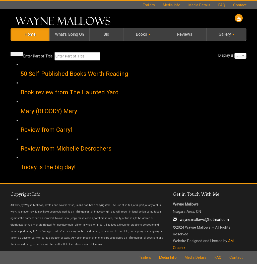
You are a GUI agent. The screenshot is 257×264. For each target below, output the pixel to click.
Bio (106, 34)
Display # (225, 55)
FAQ (221, 5)
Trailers (149, 5)
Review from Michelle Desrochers (66, 148)
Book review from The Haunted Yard (70, 92)
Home (30, 34)
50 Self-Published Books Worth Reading (74, 73)
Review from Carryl (46, 129)
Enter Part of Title (38, 56)
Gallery (226, 34)
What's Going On (69, 34)
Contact (239, 5)
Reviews (184, 34)
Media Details (199, 5)
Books (143, 34)
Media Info (171, 5)
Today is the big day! (48, 167)
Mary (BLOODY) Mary (49, 111)
